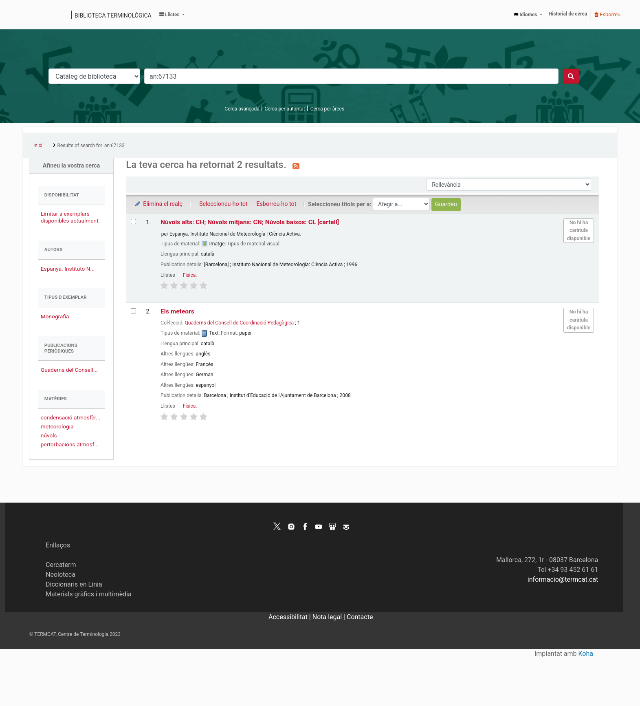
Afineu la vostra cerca (71, 165)
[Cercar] (571, 76)
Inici (37, 145)
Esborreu (607, 14)
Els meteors (177, 311)
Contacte (360, 617)
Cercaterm (61, 565)
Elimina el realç (158, 204)
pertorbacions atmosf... (70, 444)
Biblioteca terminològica (113, 15)
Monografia (55, 316)
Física (189, 275)
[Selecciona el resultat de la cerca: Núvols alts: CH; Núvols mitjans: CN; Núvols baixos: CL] (133, 221)
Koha (585, 653)
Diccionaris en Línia (74, 584)
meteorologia (57, 426)
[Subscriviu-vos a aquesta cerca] (296, 165)
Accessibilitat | (290, 617)
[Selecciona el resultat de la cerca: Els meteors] (133, 310)
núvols (49, 435)
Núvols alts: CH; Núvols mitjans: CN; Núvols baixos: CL (250, 222)
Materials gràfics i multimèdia (89, 594)
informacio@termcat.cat (563, 579)
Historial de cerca (568, 14)
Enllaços (58, 545)
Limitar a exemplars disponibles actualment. (70, 217)
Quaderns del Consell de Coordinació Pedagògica (239, 323)
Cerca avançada (241, 109)
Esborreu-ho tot (276, 204)
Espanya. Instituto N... (68, 268)
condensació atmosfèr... (70, 417)
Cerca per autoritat (285, 109)
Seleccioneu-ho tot (223, 204)
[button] (172, 15)
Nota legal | (329, 617)
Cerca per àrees (327, 109)
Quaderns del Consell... (69, 369)
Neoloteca (60, 574)
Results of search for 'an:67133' (91, 145)
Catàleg (31, 15)
